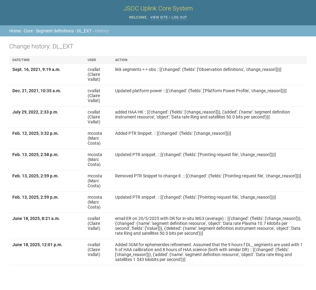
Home (15, 30)
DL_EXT (84, 30)
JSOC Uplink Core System (158, 8)
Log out (179, 17)
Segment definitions (55, 30)
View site (159, 17)
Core (28, 30)
